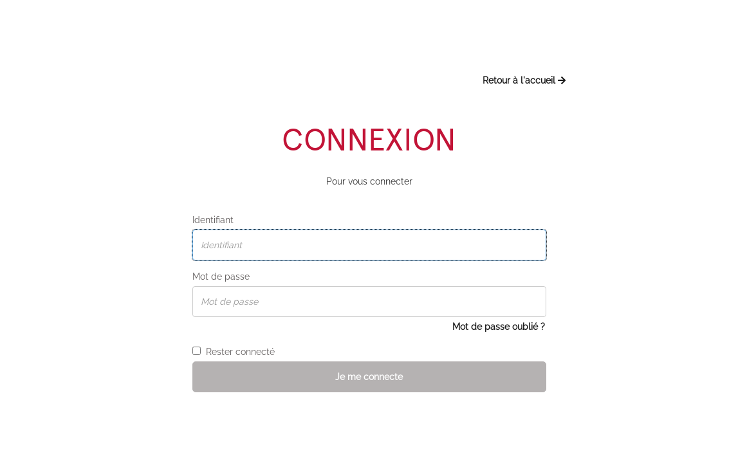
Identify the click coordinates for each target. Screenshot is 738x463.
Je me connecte (369, 377)
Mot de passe (221, 276)
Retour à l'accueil (524, 80)
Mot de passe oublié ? (498, 327)
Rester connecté (233, 352)
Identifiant (213, 220)
